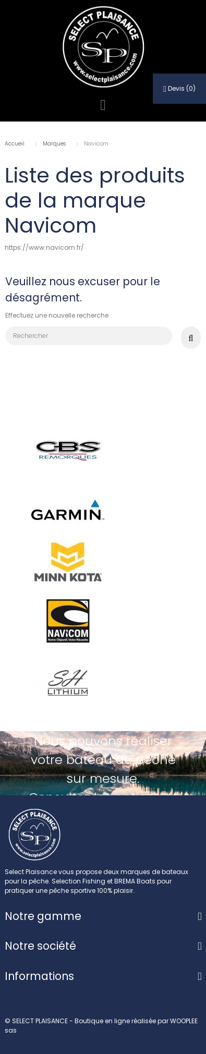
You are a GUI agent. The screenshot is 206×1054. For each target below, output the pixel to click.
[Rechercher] (88, 335)
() (179, 88)
